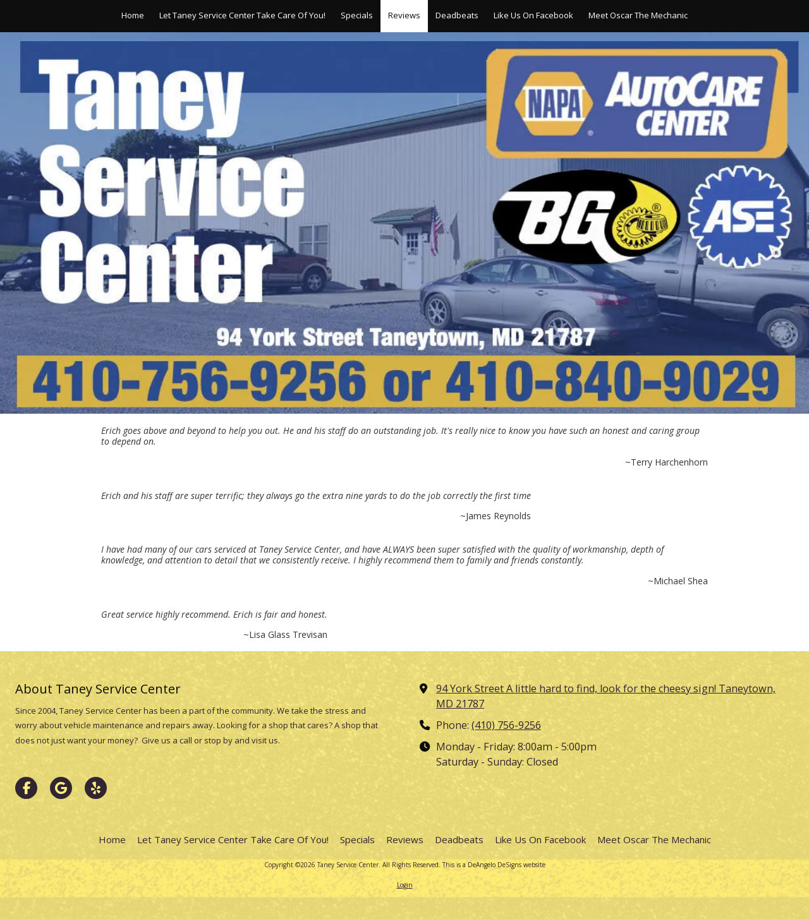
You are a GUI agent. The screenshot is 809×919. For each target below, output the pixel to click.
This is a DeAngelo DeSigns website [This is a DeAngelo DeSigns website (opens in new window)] (493, 864)
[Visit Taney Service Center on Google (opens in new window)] (61, 788)
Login (405, 884)
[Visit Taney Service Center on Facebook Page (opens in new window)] (26, 788)
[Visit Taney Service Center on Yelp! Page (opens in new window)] (96, 788)
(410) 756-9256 (506, 725)
